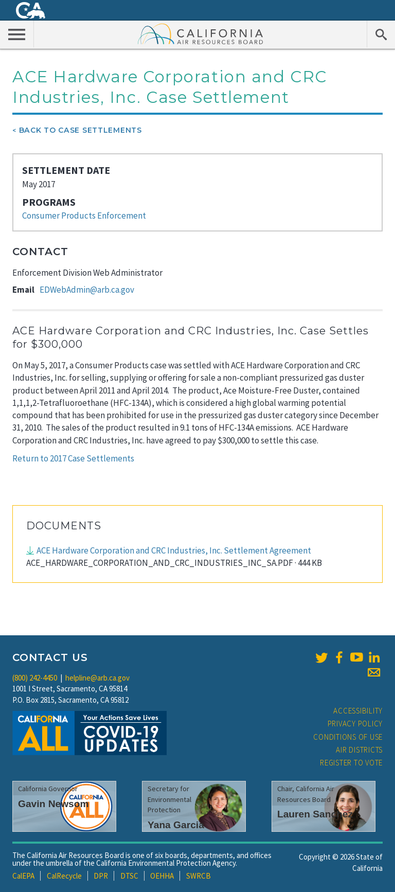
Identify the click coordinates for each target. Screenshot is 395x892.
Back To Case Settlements (80, 130)
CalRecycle (64, 876)
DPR (101, 876)
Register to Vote (351, 763)
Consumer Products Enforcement (84, 215)
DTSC (129, 876)
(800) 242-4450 (34, 678)
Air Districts (359, 750)
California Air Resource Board (200, 33)
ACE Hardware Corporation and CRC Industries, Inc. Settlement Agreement (174, 550)
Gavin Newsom (53, 803)
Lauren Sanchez (315, 814)
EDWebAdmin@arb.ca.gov (87, 289)
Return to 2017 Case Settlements (73, 458)
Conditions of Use (348, 737)
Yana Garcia (176, 824)
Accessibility (358, 711)
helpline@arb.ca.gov (97, 678)
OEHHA (162, 876)
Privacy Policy (355, 723)
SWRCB (198, 876)
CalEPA (23, 876)
